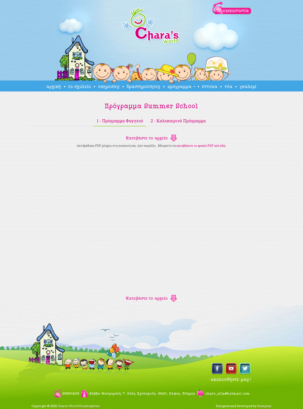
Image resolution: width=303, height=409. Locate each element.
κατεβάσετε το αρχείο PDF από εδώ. (201, 146)
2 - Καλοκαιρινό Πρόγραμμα (178, 120)
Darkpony (264, 406)
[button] (151, 138)
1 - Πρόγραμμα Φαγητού (120, 120)
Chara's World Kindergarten (79, 406)
